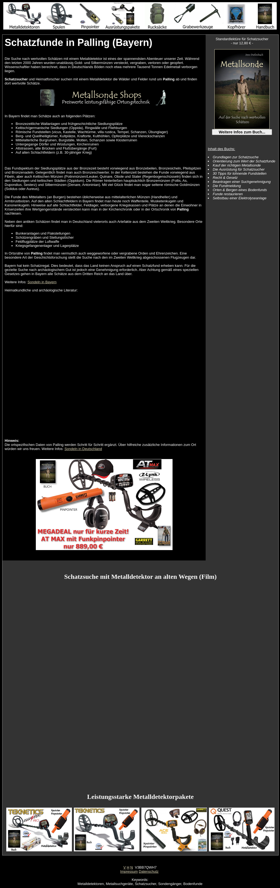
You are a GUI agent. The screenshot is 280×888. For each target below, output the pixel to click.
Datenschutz (149, 871)
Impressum (129, 871)
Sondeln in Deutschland (83, 449)
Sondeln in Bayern (42, 282)
